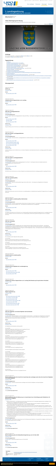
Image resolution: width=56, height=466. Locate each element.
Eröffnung (9, 61)
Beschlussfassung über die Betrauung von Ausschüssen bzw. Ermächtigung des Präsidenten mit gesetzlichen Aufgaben (28, 77)
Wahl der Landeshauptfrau (12, 67)
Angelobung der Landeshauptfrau (13, 70)
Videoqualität (48, 24)
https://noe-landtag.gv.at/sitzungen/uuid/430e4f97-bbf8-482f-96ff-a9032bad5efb (25, 452)
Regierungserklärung (11, 73)
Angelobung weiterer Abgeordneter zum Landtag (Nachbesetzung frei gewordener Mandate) (24, 72)
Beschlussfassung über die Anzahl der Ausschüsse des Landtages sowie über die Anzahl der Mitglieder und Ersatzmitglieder (29, 75)
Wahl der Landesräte (10, 69)
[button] (33, 4)
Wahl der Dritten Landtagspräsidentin (14, 66)
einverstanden (52, 463)
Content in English (7, 458)
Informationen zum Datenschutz (6, 464)
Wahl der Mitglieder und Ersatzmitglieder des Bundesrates (17, 74)
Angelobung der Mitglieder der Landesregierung (15, 71)
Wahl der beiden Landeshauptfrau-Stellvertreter (15, 68)
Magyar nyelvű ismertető (8, 459)
